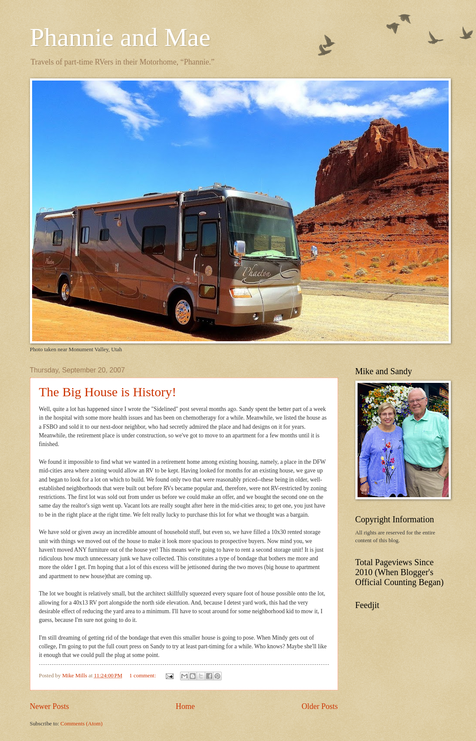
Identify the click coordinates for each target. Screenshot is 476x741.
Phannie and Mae (120, 37)
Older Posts (320, 706)
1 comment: (143, 676)
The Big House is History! (108, 392)
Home (185, 706)
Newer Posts (49, 706)
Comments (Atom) (81, 724)
